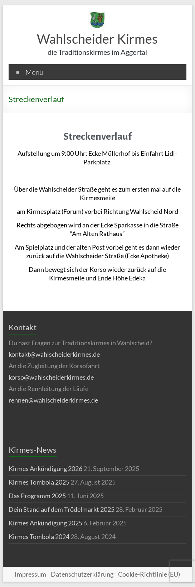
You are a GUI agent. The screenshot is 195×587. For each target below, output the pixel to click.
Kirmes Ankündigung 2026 (45, 468)
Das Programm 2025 (37, 496)
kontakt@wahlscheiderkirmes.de (54, 354)
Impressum (30, 574)
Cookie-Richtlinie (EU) (149, 574)
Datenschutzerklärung (82, 574)
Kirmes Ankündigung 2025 (45, 523)
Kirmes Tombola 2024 (39, 536)
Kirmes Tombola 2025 (39, 482)
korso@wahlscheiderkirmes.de (51, 377)
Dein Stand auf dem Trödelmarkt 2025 (61, 509)
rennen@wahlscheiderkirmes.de (53, 400)
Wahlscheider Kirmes (97, 39)
